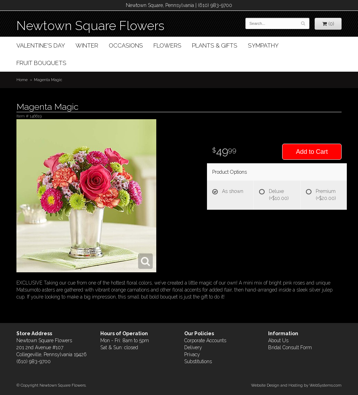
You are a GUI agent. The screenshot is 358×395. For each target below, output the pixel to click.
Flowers (167, 45)
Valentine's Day (40, 45)
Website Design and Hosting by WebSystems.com (296, 385)
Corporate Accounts (205, 340)
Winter (87, 45)
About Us (278, 340)
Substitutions (198, 361)
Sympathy (263, 45)
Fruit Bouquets (41, 62)
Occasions (126, 45)
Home (22, 79)
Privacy (192, 354)
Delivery (193, 347)
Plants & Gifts (214, 45)
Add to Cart (312, 151)
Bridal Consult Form (290, 347)
